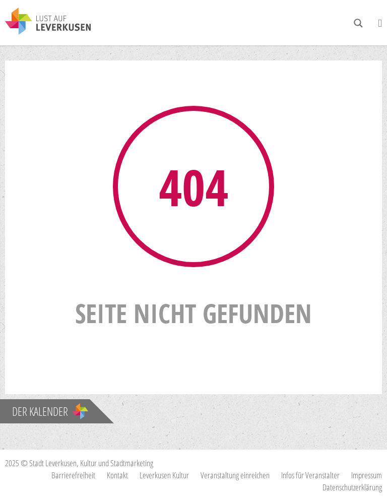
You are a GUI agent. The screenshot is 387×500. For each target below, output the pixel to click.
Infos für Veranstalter (310, 475)
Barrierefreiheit (73, 475)
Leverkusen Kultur (164, 475)
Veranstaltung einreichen (235, 475)
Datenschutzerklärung (352, 487)
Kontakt (117, 475)
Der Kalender (50, 411)
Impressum (366, 475)
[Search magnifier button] (358, 23)
